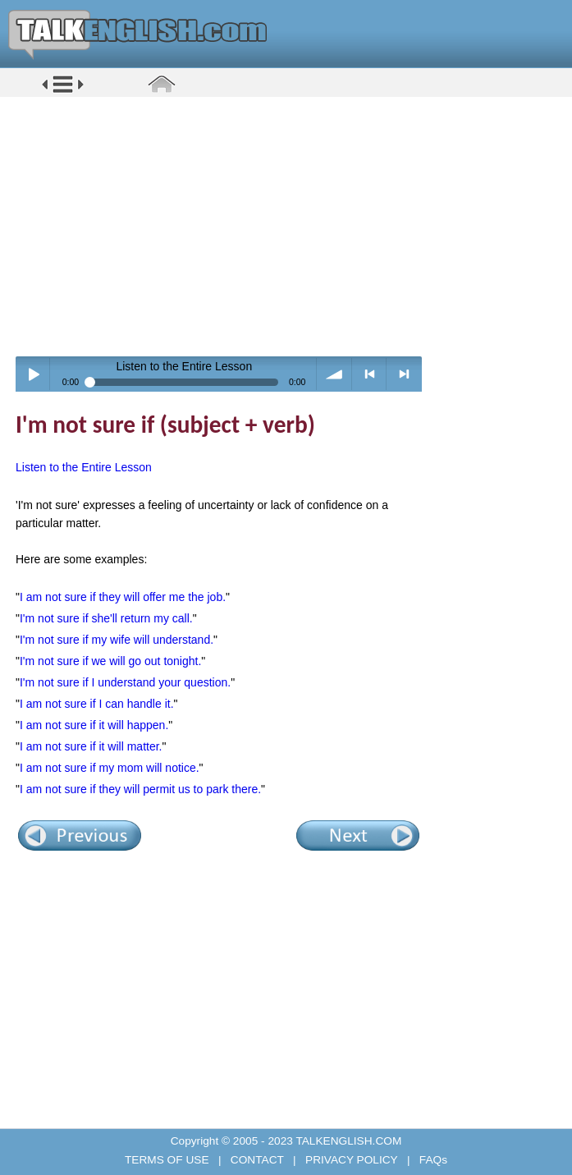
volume (334, 374)
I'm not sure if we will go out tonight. (110, 661)
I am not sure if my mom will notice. (109, 767)
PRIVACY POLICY (351, 1160)
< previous (370, 374)
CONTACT (256, 1160)
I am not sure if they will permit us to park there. (140, 789)
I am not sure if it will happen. (94, 725)
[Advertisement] (291, 226)
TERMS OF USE (168, 1160)
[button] (63, 91)
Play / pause (33, 374)
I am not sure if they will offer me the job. (123, 597)
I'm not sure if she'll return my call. (106, 618)
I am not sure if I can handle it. (97, 703)
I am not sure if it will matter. (91, 746)
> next (404, 374)
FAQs (431, 1160)
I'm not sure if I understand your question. (125, 682)
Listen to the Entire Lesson (84, 467)
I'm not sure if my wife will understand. (116, 639)
